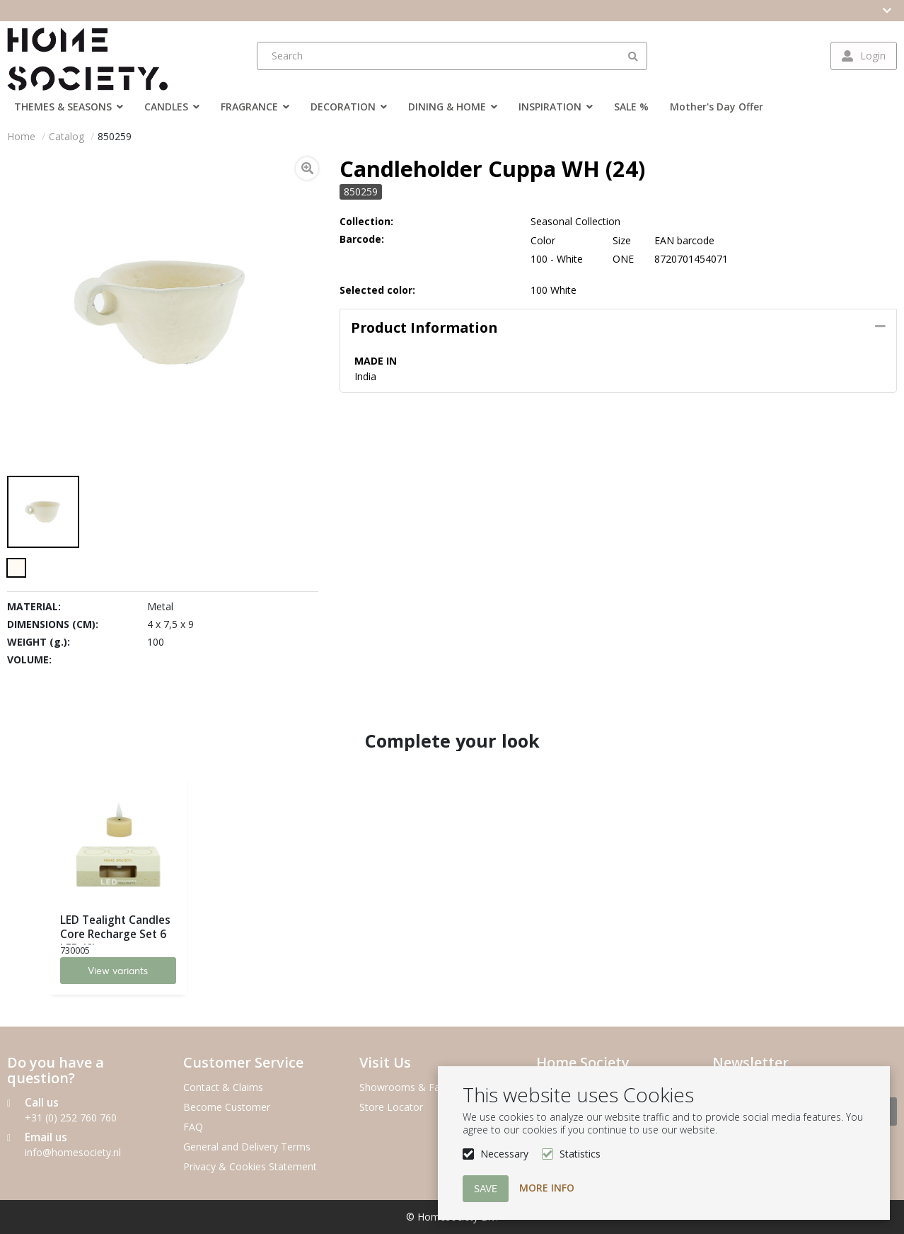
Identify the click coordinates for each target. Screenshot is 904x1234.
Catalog (66, 136)
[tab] (618, 327)
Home (21, 136)
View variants (118, 970)
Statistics (580, 1153)
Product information (424, 327)
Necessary (504, 1153)
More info (546, 1187)
